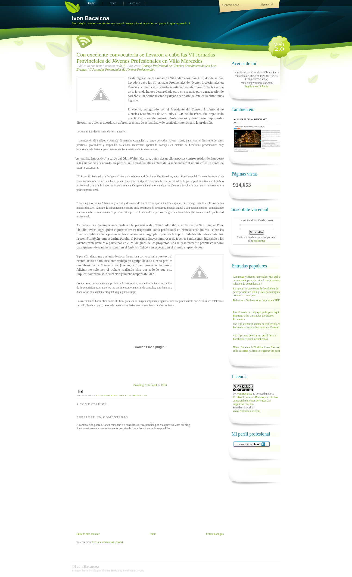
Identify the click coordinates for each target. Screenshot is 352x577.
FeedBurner (258, 240)
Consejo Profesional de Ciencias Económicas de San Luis (178, 66)
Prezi (164, 385)
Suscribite (134, 3)
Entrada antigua (215, 534)
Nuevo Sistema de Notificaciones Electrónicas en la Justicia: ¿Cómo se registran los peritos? (259, 349)
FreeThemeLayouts (133, 570)
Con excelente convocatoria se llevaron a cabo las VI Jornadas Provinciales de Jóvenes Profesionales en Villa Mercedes (146, 58)
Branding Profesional (145, 385)
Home (91, 3)
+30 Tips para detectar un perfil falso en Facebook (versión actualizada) (255, 337)
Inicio (153, 534)
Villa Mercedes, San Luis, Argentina (121, 395)
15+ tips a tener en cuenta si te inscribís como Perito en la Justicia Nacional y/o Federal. (258, 325)
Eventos (82, 69)
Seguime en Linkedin (256, 86)
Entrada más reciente (88, 534)
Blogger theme (80, 570)
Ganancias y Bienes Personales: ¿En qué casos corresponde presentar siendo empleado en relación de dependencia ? (259, 280)
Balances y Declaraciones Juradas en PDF (256, 300)
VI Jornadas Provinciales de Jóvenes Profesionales (121, 69)
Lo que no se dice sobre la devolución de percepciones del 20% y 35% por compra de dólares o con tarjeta (257, 292)
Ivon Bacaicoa (90, 18)
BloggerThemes (101, 570)
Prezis (112, 3)
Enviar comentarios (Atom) (107, 542)
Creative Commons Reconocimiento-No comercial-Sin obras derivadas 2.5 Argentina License (255, 400)
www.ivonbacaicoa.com (246, 411)
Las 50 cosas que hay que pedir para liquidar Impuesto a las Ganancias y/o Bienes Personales (258, 315)
